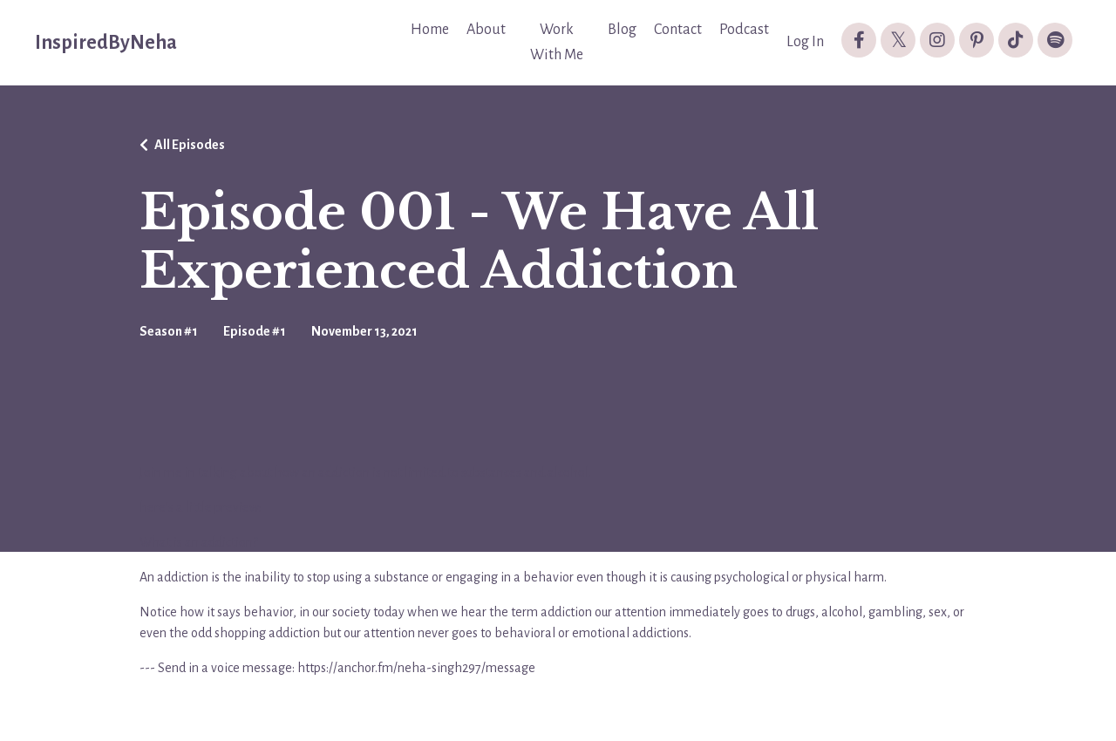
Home (430, 29)
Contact (678, 29)
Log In (805, 42)
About (486, 29)
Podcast (744, 29)
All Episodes (189, 145)
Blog (622, 29)
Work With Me (556, 42)
